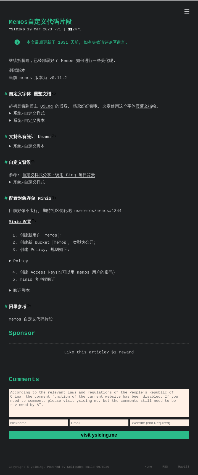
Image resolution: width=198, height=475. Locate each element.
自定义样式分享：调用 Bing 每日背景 (58, 175)
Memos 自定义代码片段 (31, 319)
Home (148, 469)
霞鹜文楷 (144, 106)
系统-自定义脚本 (29, 120)
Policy (20, 260)
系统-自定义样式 (29, 113)
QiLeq (46, 106)
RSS (165, 469)
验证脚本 (21, 290)
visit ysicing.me (99, 439)
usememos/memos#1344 (98, 210)
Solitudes (75, 469)
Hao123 (183, 469)
